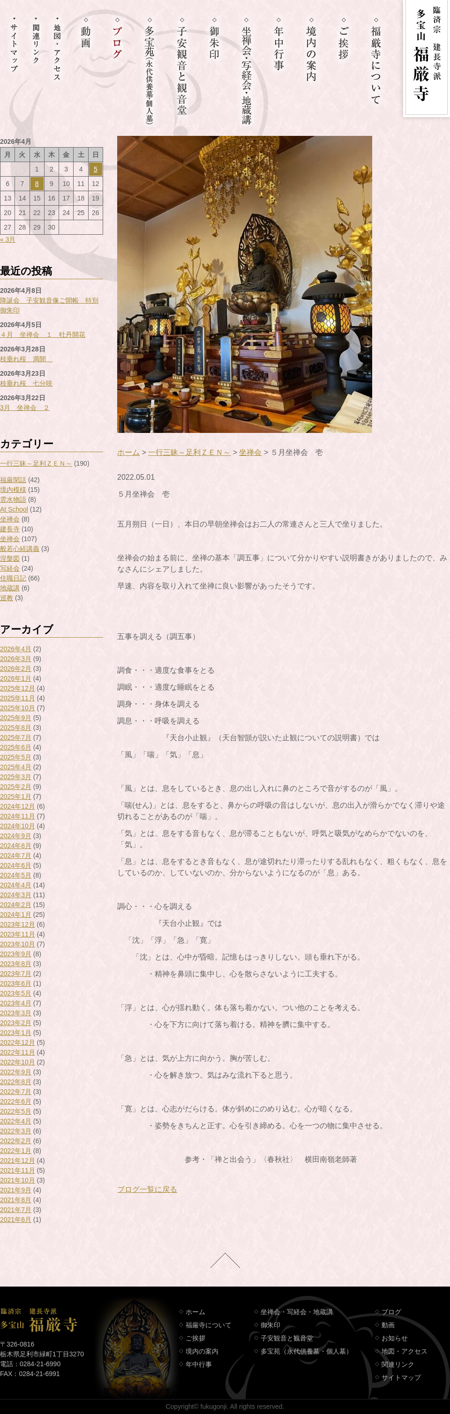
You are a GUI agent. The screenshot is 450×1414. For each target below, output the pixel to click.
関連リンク (398, 1364)
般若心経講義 (19, 548)
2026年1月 (15, 678)
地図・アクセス (405, 1351)
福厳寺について (209, 1325)
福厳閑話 (13, 480)
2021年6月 (15, 1219)
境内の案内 (202, 1351)
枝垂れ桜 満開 (26, 359)
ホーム (128, 452)
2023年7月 (15, 973)
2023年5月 (15, 993)
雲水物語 (13, 499)
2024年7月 (15, 855)
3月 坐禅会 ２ (25, 407)
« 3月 (7, 239)
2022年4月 (15, 1121)
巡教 (6, 598)
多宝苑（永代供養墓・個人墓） (306, 1351)
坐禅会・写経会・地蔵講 (297, 1312)
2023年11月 (17, 934)
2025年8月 (15, 727)
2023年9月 (15, 954)
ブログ (391, 1312)
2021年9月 (15, 1190)
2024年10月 (17, 826)
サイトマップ (401, 1377)
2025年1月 (15, 796)
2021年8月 (15, 1200)
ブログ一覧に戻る (147, 1189)
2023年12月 (17, 924)
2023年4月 (15, 1003)
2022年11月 (17, 1052)
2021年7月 (15, 1209)
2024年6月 (15, 865)
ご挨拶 (195, 1338)
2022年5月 (15, 1111)
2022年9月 (15, 1072)
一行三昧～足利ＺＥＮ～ (36, 463)
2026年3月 (15, 658)
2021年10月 (17, 1180)
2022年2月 (15, 1141)
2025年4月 (15, 767)
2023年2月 (15, 1023)
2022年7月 (15, 1091)
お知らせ (395, 1338)
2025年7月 (15, 737)
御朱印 (270, 1325)
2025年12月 (17, 688)
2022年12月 (17, 1042)
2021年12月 (17, 1160)
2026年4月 (15, 649)
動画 (388, 1325)
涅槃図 (10, 558)
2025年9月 (15, 718)
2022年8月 (15, 1082)
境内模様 (13, 489)
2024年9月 (15, 836)
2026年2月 (15, 668)
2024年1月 (15, 914)
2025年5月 (15, 757)
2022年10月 (17, 1062)
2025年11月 (17, 698)
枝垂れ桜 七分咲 (26, 383)
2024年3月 (15, 895)
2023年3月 (15, 1013)
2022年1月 (15, 1150)
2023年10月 (17, 944)
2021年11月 (17, 1170)
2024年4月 (15, 885)
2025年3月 (15, 777)
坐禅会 (10, 519)
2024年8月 (15, 845)
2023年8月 (15, 963)
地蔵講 (10, 588)
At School (14, 509)
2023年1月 (15, 1032)
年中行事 (199, 1364)
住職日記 (13, 578)
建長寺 (10, 529)
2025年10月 (17, 708)
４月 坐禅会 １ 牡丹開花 (42, 334)
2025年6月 (15, 747)
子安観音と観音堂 (287, 1338)
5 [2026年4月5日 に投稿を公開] (96, 169)
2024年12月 (17, 806)
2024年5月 (15, 875)
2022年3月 (15, 1131)
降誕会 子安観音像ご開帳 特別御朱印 (49, 305)
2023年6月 (15, 983)
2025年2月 (15, 786)
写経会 (10, 568)
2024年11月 (17, 816)
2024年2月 (15, 904)
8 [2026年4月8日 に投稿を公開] (37, 183)
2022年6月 (15, 1101)
